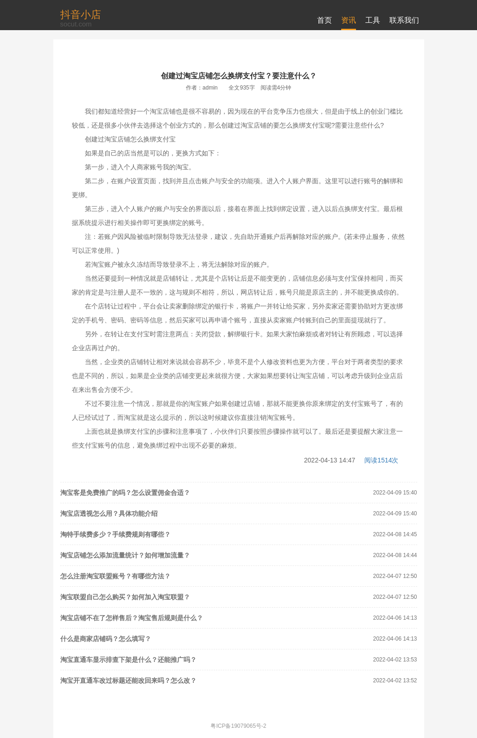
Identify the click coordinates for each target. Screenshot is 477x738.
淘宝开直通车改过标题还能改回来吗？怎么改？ (128, 680)
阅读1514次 (381, 460)
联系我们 (404, 20)
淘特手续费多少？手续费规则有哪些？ (115, 534)
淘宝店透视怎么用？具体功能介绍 (109, 513)
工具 (372, 20)
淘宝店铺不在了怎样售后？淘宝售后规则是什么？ (131, 618)
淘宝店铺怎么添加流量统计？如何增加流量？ (125, 555)
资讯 (348, 20)
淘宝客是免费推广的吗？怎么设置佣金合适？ (125, 492)
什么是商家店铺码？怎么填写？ (105, 638)
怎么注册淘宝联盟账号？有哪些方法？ (115, 576)
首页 (324, 20)
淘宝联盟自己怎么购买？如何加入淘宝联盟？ (125, 597)
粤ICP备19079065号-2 (238, 726)
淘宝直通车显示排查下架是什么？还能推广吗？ (128, 659)
